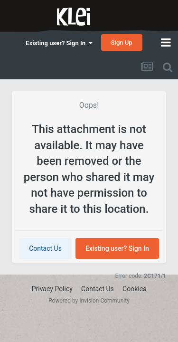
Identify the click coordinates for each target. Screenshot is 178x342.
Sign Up (121, 42)
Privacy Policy (52, 289)
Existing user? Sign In (59, 43)
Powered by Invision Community (89, 300)
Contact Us (45, 248)
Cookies (134, 289)
